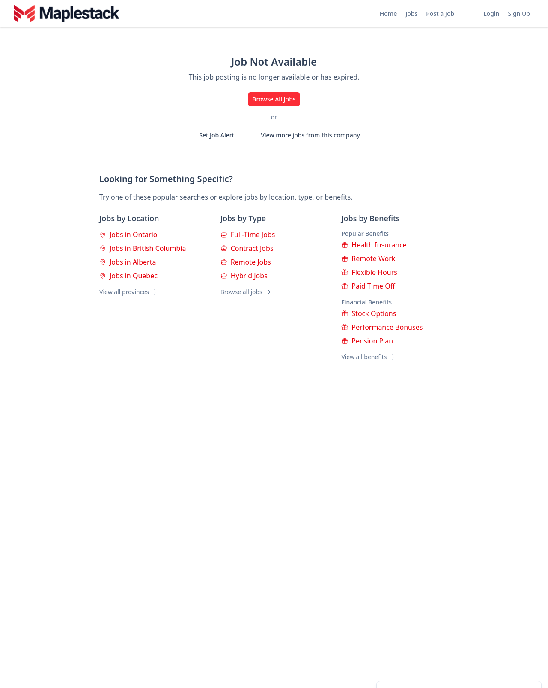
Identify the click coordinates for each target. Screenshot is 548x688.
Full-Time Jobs (247, 234)
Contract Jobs (247, 248)
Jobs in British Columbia (142, 248)
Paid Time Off (368, 286)
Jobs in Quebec (128, 275)
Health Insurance (374, 245)
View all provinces (128, 292)
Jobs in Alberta (127, 262)
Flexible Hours (369, 272)
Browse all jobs (245, 292)
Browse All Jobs (273, 99)
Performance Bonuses (382, 327)
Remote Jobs (245, 262)
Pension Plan (367, 340)
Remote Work (368, 258)
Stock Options (368, 313)
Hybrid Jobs (244, 275)
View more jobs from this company (305, 135)
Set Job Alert (211, 135)
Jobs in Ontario (128, 234)
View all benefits (368, 357)
